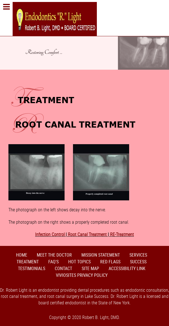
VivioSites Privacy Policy (82, 275)
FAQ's (53, 262)
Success (138, 262)
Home (21, 255)
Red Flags (110, 262)
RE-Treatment (121, 234)
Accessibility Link (127, 268)
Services (138, 255)
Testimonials (31, 268)
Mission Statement (100, 255)
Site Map (90, 268)
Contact (63, 268)
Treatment (28, 262)
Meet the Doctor (54, 255)
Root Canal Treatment (87, 234)
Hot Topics (79, 262)
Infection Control (50, 234)
